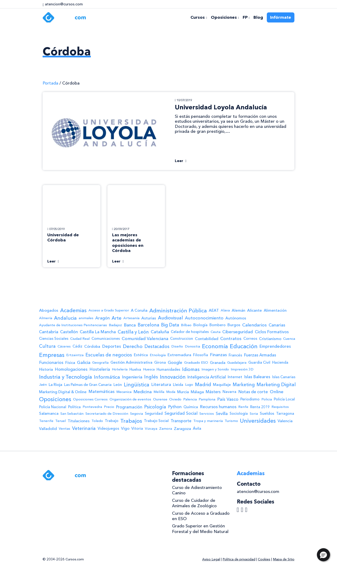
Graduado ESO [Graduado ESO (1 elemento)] (196, 362)
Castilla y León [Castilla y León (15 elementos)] (133, 332)
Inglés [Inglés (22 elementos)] (151, 377)
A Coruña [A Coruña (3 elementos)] (139, 310)
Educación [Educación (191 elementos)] (243, 346)
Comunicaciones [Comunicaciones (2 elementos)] (106, 338)
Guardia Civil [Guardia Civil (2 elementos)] (259, 362)
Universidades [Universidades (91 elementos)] (258, 421)
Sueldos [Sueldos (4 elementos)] (267, 413)
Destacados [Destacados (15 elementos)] (156, 346)
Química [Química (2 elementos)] (190, 407)
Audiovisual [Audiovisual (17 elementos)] (170, 318)
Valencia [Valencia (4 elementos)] (285, 420)
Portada (50, 83)
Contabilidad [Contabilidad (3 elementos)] (206, 338)
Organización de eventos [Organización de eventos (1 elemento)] (130, 399)
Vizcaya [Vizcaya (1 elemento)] (151, 428)
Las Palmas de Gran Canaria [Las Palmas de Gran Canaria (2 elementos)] (88, 384)
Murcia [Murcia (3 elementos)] (183, 391)
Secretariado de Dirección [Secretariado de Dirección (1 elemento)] (106, 413)
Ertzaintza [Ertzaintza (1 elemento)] (75, 355)
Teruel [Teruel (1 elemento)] (60, 421)
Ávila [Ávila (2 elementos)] (197, 428)
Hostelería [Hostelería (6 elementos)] (99, 369)
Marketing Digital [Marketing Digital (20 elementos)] (276, 384)
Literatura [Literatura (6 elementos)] (161, 384)
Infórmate (280, 17)
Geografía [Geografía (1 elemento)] (100, 362)
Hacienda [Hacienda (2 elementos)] (280, 362)
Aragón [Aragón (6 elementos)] (102, 317)
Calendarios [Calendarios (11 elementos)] (254, 325)
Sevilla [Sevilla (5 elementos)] (222, 413)
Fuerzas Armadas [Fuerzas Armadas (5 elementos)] (260, 354)
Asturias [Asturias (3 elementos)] (148, 318)
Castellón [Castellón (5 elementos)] (69, 331)
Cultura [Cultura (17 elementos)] (47, 346)
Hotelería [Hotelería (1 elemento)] (120, 369)
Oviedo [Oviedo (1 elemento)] (175, 399)
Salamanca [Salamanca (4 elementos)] (49, 413)
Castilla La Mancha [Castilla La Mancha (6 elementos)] (98, 331)
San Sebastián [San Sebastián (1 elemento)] (72, 413)
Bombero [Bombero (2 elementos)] (217, 325)
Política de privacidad (239, 559)
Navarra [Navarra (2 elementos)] (229, 391)
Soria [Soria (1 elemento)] (254, 413)
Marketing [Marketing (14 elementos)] (244, 384)
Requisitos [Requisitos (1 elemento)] (280, 407)
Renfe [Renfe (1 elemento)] (243, 407)
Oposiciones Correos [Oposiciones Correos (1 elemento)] (90, 399)
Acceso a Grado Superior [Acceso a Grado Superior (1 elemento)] (108, 310)
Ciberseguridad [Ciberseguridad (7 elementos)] (237, 331)
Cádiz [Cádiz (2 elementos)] (77, 346)
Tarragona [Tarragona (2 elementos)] (285, 413)
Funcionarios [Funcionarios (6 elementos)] (51, 362)
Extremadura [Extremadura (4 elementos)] (179, 354)
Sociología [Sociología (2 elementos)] (239, 413)
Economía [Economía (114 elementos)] (215, 346)
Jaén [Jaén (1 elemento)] (43, 384)
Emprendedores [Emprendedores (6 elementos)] (275, 346)
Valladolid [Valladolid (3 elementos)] (48, 428)
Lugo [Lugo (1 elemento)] (189, 384)
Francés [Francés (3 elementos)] (235, 355)
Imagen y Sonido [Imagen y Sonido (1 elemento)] (215, 369)
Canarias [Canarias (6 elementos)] (277, 324)
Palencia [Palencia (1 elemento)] (190, 399)
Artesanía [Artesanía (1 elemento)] (131, 318)
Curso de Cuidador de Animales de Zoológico (194, 503)
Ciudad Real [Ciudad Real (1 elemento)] (80, 339)
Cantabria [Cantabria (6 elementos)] (48, 331)
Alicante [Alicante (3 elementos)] (254, 310)
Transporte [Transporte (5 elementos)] (181, 420)
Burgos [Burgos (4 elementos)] (233, 324)
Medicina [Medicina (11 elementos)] (142, 391)
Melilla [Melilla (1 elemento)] (159, 392)
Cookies (264, 559)
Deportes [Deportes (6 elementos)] (111, 346)
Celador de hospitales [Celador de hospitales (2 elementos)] (190, 331)
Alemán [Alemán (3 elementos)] (238, 310)
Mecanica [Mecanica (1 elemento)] (124, 392)
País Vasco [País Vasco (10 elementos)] (227, 399)
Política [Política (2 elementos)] (74, 407)
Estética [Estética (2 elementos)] (141, 355)
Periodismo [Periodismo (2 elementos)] (250, 399)
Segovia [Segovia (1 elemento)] (136, 413)
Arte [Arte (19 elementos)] (116, 318)
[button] (323, 554)
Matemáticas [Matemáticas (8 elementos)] (101, 391)
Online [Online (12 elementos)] (276, 391)
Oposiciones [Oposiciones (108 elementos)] (55, 399)
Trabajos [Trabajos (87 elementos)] (131, 421)
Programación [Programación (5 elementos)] (129, 406)
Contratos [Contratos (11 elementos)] (231, 338)
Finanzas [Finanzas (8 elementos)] (218, 354)
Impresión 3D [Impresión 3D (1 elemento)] (242, 369)
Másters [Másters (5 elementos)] (213, 391)
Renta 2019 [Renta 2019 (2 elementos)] (260, 407)
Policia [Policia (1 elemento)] (266, 399)
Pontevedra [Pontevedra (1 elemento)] (92, 407)
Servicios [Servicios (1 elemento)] (206, 413)
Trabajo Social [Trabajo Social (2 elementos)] (156, 420)
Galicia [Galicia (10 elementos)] (83, 362)
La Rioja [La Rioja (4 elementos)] (55, 384)
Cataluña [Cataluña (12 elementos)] (160, 331)
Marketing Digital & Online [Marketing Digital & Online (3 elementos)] (63, 391)
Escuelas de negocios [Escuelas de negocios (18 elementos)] (108, 355)
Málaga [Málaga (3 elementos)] (197, 391)
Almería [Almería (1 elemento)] (45, 318)
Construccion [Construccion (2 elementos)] (181, 338)
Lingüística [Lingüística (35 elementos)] (136, 385)
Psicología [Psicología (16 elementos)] (155, 407)
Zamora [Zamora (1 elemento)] (165, 428)
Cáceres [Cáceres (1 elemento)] (64, 346)
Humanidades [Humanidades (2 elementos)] (168, 369)
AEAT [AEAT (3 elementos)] (214, 310)
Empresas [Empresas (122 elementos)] (51, 354)
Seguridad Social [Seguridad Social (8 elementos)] (181, 413)
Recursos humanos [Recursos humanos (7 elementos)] (218, 406)
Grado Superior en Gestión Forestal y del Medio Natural (200, 528)
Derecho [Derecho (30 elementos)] (133, 346)
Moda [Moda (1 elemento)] (170, 392)
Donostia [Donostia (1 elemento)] (192, 346)
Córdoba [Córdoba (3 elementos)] (92, 346)
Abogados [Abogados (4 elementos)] (48, 310)
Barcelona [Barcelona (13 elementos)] (148, 325)
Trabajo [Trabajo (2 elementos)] (111, 420)
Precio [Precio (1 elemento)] (109, 407)
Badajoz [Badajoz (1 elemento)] (115, 325)
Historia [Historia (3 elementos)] (46, 369)
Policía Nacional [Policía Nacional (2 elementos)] (52, 407)
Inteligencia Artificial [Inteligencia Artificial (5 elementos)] (206, 376)
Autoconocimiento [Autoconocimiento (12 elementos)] (204, 318)
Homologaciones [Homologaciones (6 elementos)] (71, 369)
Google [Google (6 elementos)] (175, 362)
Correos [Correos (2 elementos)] (250, 338)
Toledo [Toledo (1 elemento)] (97, 421)
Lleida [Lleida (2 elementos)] (178, 384)
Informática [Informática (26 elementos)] (107, 377)
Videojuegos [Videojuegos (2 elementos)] (108, 428)
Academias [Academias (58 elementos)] (73, 310)
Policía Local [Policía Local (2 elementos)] (284, 399)
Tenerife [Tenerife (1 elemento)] (46, 421)
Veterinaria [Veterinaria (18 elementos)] (84, 428)
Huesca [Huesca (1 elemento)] (149, 369)
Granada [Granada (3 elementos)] (217, 362)
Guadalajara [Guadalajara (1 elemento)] (236, 362)
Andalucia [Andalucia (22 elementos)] (65, 318)
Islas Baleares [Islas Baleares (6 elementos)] (257, 376)
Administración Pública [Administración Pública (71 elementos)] (178, 310)
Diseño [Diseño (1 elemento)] (177, 346)
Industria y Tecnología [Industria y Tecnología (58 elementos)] (65, 377)
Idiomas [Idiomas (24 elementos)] (191, 369)
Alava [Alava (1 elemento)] (225, 310)
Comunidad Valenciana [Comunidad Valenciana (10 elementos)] (145, 338)
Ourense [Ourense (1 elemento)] (160, 399)
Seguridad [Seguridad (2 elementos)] (154, 413)
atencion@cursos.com (258, 491)
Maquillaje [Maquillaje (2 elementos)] (222, 384)
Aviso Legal (211, 559)
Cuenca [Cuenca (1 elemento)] (289, 339)
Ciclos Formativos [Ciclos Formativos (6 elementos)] (272, 331)
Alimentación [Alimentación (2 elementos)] (275, 310)
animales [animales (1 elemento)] (86, 318)
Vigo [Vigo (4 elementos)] (125, 428)
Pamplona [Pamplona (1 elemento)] (207, 399)
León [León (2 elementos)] (118, 384)
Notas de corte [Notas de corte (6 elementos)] (253, 391)
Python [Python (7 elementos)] (175, 406)
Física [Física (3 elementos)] (70, 362)
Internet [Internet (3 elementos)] (235, 376)
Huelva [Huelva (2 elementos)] (135, 369)
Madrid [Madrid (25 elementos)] (203, 384)
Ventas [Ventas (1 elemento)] (64, 428)
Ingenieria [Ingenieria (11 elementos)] (132, 377)
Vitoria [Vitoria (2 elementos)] (137, 428)
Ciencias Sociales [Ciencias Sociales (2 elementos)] (53, 338)
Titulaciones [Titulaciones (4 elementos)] (79, 420)
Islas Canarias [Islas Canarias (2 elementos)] (283, 377)
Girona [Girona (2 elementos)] (160, 362)
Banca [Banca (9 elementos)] (130, 325)
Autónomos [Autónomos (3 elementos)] (235, 318)
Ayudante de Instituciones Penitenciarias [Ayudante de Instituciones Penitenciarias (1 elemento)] (73, 325)
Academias (251, 473)
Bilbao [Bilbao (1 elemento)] (186, 325)
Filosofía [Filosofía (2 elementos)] (200, 355)
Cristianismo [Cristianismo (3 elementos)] (270, 338)
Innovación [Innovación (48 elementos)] (173, 377)
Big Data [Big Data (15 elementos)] (170, 325)
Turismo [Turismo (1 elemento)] (231, 421)
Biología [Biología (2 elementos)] (200, 325)
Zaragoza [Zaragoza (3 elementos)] (182, 428)
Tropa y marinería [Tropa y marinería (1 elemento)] (208, 421)
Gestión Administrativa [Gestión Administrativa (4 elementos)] (131, 362)
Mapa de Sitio (283, 559)
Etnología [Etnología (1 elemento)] (158, 355)
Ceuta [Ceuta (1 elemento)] (215, 332)
